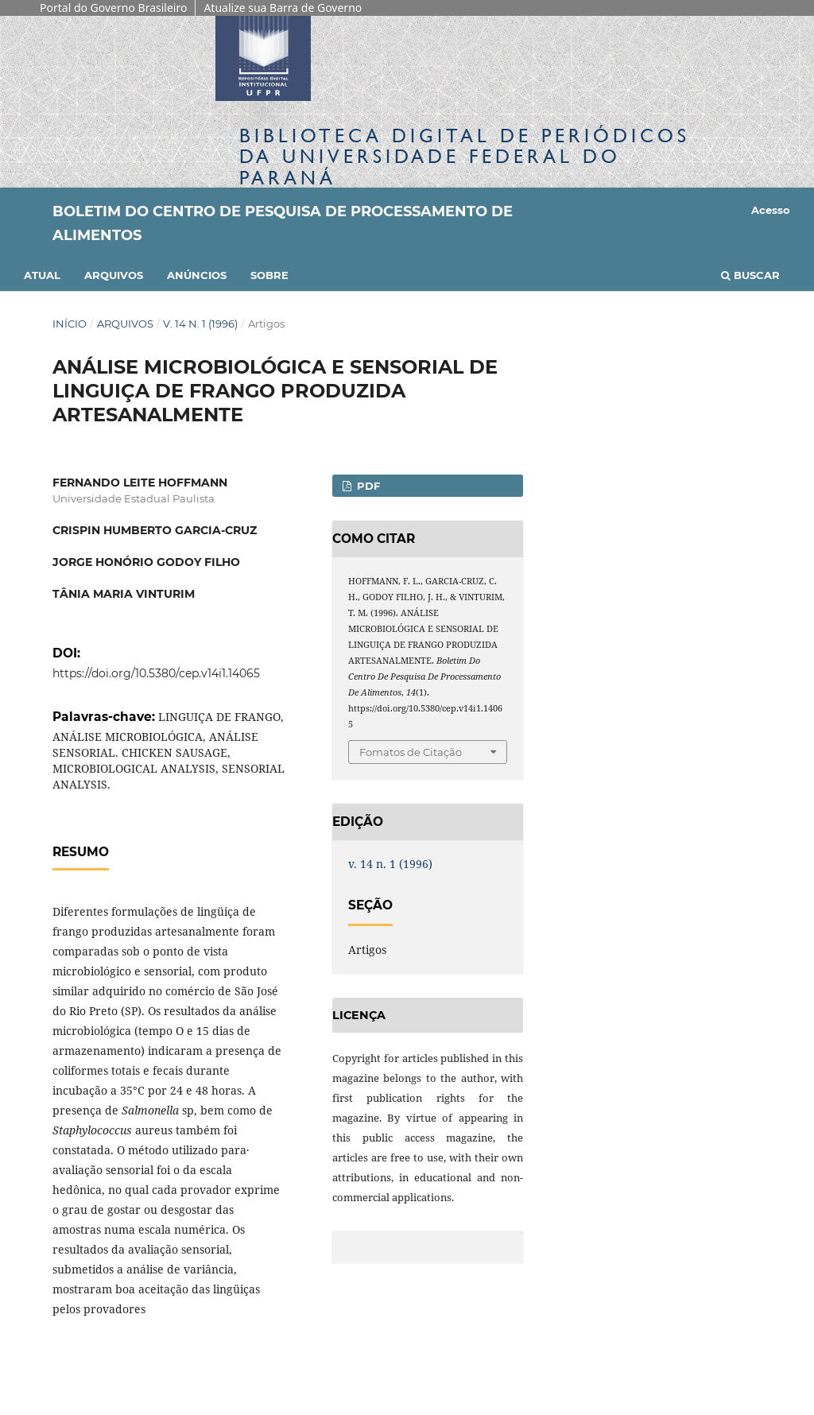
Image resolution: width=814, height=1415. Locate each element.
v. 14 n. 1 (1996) (200, 323)
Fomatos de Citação (410, 752)
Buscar (750, 275)
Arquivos (113, 275)
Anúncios (197, 275)
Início (69, 323)
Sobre (269, 275)
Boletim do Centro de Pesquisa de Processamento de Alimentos (282, 223)
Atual (42, 275)
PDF (367, 485)
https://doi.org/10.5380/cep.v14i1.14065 (156, 673)
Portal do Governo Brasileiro (113, 7)
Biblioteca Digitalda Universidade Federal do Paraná (464, 156)
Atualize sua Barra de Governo (283, 7)
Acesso (770, 210)
